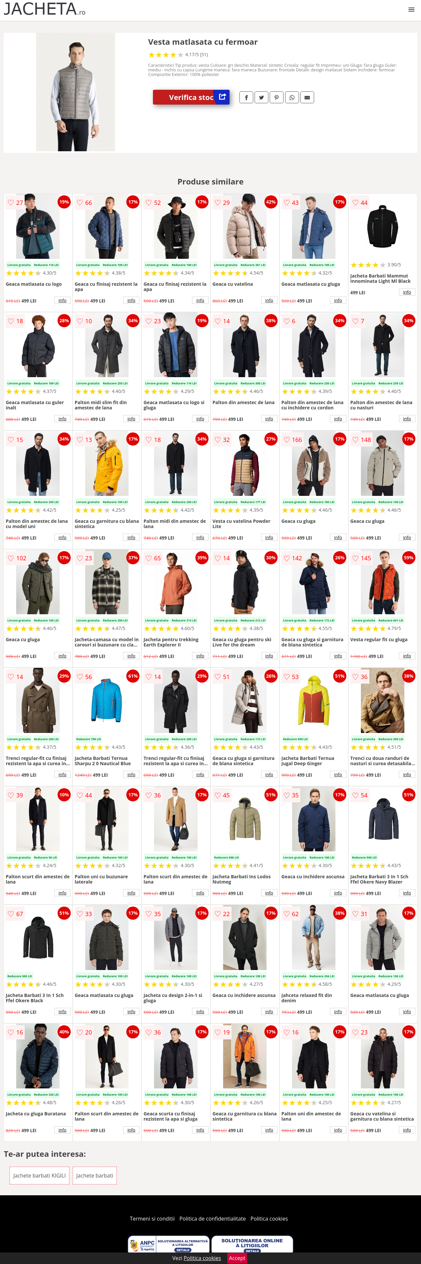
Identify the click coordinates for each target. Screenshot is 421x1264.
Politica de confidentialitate (213, 1218)
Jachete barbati (94, 1175)
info (62, 300)
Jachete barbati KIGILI (39, 1175)
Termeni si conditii (152, 1218)
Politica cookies (269, 1218)
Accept (237, 1258)
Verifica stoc (199, 97)
